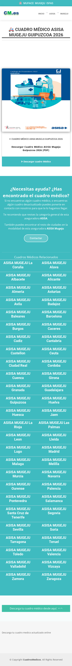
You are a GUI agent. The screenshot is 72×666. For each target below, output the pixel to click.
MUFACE (28, 3)
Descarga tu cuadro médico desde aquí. (36, 608)
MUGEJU (40, 3)
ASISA (43, 218)
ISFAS (49, 3)
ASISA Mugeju (55, 228)
